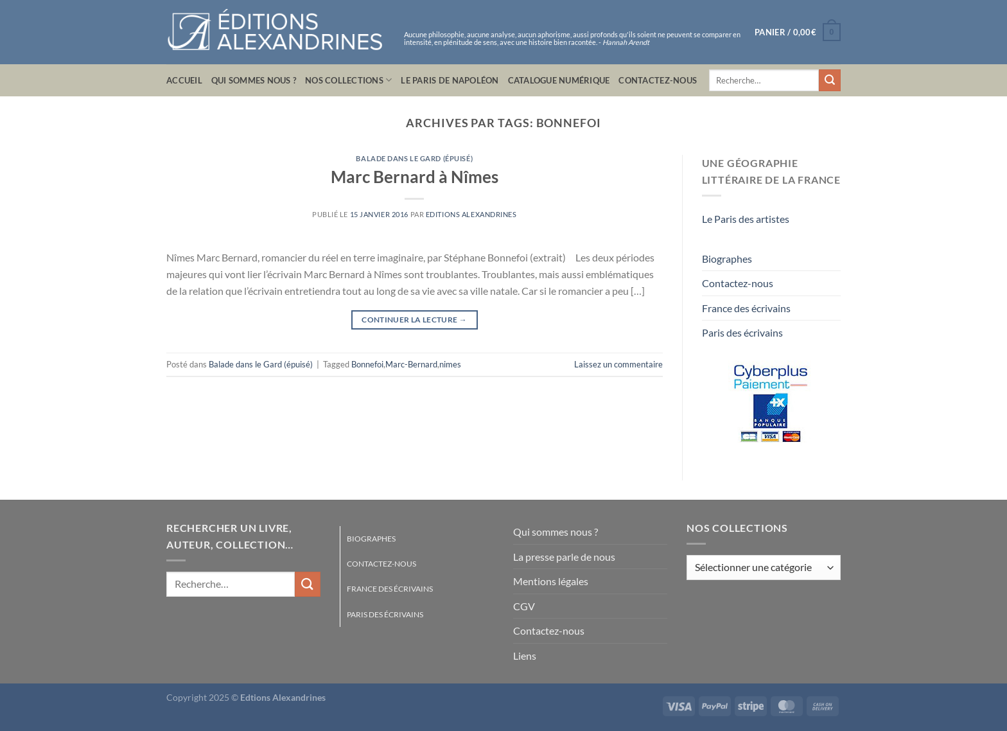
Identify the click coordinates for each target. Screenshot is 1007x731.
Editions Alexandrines (471, 214)
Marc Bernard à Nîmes (414, 176)
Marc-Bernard (411, 364)
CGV (524, 606)
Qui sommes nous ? (253, 80)
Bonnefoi (367, 364)
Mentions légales (550, 581)
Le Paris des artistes (745, 219)
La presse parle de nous (564, 556)
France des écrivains (746, 308)
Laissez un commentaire (618, 364)
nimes (450, 364)
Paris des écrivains (742, 332)
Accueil (184, 80)
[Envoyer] (830, 80)
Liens (524, 655)
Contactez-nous (657, 80)
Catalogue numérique (559, 80)
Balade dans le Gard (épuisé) (414, 158)
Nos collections (348, 80)
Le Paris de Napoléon (449, 80)
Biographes (727, 258)
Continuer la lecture (414, 319)
